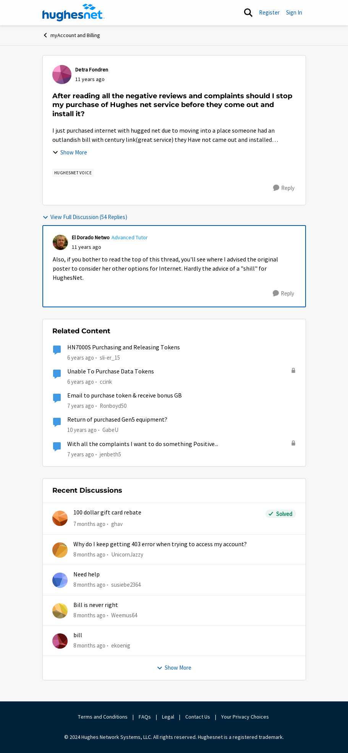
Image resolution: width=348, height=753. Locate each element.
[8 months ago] (89, 554)
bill (77, 635)
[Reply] (284, 188)
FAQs (145, 716)
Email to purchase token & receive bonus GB (124, 395)
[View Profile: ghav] (60, 518)
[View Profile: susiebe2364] (60, 580)
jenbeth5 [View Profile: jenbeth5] (110, 454)
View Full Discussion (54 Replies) (84, 217)
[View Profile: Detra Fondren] (61, 74)
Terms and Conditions (103, 716)
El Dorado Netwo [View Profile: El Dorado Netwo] (91, 237)
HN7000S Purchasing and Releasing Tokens (123, 347)
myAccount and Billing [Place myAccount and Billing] (71, 35)
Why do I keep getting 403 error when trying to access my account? (160, 544)
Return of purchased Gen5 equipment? (117, 420)
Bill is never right (95, 605)
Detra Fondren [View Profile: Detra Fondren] (91, 69)
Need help (86, 574)
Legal (168, 716)
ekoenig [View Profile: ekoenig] (120, 645)
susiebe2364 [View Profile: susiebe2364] (126, 584)
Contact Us (197, 716)
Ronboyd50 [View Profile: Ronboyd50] (113, 405)
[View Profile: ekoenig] (60, 641)
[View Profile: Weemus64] (60, 610)
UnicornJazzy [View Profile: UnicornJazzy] (127, 554)
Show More (69, 152)
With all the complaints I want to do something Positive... (142, 444)
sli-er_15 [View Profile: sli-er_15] (110, 357)
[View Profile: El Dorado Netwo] (60, 242)
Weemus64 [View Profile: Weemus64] (124, 614)
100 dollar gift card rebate (107, 512)
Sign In (294, 12)
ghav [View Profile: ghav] (117, 523)
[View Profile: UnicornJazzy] (60, 550)
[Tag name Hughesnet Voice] (73, 173)
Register (269, 12)
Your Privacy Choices (245, 716)
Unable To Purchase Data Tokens (110, 371)
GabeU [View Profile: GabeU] (110, 429)
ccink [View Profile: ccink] (106, 381)
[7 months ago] (89, 524)
